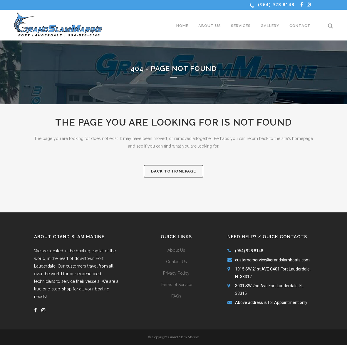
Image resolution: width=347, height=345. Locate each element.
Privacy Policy (176, 273)
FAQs (176, 296)
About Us (176, 250)
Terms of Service (176, 284)
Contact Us (176, 261)
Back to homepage (173, 171)
